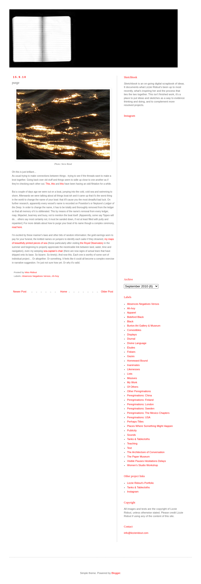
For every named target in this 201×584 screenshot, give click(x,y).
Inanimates (133, 365)
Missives (132, 378)
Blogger (115, 573)
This (48, 184)
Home (63, 291)
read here (17, 227)
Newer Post (19, 291)
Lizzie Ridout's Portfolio (140, 483)
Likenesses (133, 369)
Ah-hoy (55, 276)
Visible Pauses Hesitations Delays (146, 461)
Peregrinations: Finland (140, 399)
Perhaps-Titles (135, 421)
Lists (130, 373)
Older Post (107, 291)
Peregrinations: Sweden (140, 408)
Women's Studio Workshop (142, 465)
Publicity (132, 430)
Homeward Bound (137, 360)
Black (130, 321)
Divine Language (137, 343)
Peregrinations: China (139, 395)
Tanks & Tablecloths (138, 439)
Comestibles (134, 330)
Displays (132, 334)
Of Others (132, 386)
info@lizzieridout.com (136, 532)
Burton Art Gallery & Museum (143, 325)
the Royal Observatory (92, 243)
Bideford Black (135, 317)
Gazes (131, 356)
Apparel (131, 312)
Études (131, 347)
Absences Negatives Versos (36, 276)
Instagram (133, 491)
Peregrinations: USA (139, 417)
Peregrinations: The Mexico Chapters (148, 413)
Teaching (132, 443)
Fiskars (131, 351)
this (53, 184)
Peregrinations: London (140, 404)
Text (129, 448)
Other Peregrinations (139, 391)
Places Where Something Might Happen (150, 426)
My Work (132, 382)
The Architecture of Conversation (146, 452)
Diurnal (131, 338)
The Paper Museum (138, 456)
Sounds (131, 434)
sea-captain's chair (53, 251)
